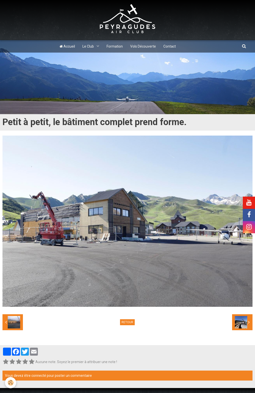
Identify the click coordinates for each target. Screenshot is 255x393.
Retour (127, 322)
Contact (169, 46)
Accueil (67, 46)
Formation (115, 46)
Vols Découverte (143, 46)
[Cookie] (10, 382)
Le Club (88, 46)
